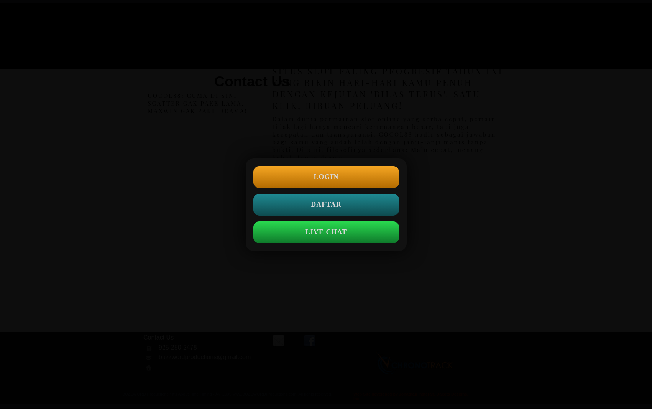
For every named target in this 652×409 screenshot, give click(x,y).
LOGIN (326, 177)
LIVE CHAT (326, 232)
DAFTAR (326, 204)
